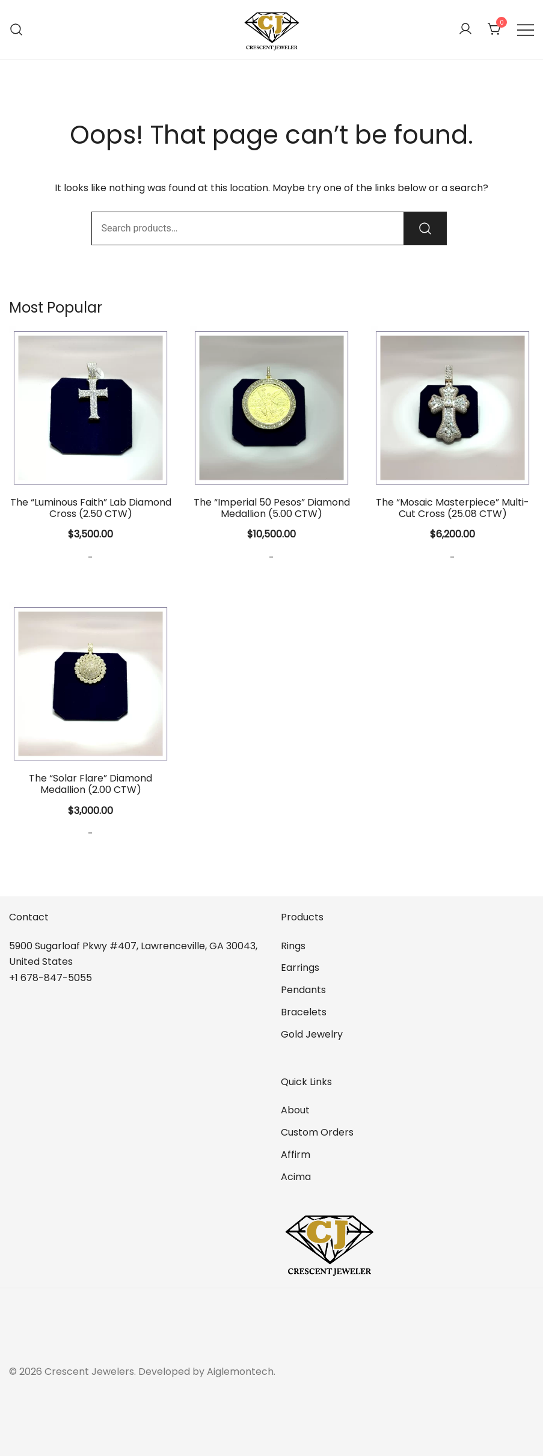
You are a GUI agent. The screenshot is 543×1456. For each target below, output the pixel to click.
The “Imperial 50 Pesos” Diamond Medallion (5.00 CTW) (272, 508)
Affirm (295, 1154)
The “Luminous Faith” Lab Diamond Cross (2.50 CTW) (90, 508)
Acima (296, 1177)
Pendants (303, 990)
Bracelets (304, 1012)
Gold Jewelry (312, 1034)
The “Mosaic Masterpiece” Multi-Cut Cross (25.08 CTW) (452, 508)
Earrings (300, 967)
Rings (293, 946)
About (295, 1110)
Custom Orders (317, 1132)
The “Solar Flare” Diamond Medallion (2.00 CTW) (90, 784)
